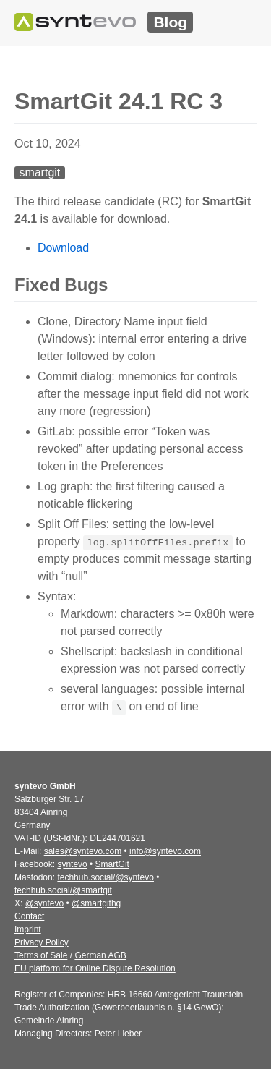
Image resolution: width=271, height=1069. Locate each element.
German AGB (100, 955)
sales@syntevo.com (83, 851)
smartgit (39, 172)
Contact (29, 916)
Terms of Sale (40, 955)
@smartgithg (96, 903)
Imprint (27, 929)
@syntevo (44, 903)
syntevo (72, 864)
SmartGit (112, 864)
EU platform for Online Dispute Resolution (95, 968)
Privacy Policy (41, 942)
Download (63, 248)
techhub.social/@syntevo (105, 877)
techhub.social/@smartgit (63, 890)
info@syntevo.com (165, 851)
